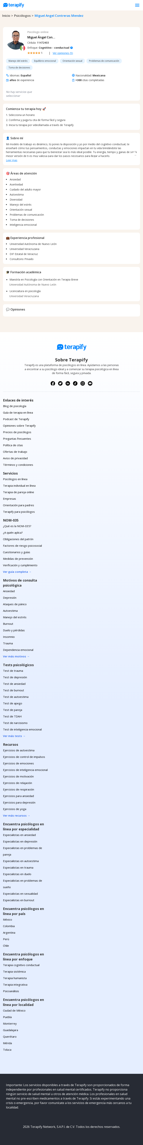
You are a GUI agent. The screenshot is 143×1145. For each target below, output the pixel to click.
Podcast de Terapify (16, 419)
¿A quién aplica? (13, 532)
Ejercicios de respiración (18, 789)
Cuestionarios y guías (16, 552)
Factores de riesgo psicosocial (22, 545)
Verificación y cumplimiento (20, 565)
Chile (6, 945)
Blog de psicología (14, 406)
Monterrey (10, 1023)
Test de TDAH (12, 716)
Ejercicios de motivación (18, 776)
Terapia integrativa (15, 984)
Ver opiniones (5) (63, 53)
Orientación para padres (18, 505)
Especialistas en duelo (17, 874)
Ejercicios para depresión (19, 802)
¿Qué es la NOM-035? (17, 526)
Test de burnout (13, 690)
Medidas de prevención (18, 558)
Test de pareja (12, 710)
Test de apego (12, 703)
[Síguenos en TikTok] (75, 383)
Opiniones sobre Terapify (19, 425)
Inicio (6, 15)
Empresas (9, 498)
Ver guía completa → (17, 572)
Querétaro (10, 1036)
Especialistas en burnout (18, 900)
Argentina (9, 932)
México (7, 919)
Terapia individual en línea (19, 485)
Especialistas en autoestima (21, 861)
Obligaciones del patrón (18, 539)
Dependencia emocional (18, 650)
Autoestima (10, 610)
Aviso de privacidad (15, 458)
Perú (6, 939)
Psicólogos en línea (15, 479)
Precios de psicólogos (17, 432)
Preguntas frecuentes (17, 438)
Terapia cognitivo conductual (21, 965)
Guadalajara (10, 1030)
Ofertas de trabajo (15, 451)
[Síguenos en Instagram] (82, 383)
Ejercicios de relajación (17, 783)
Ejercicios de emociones (18, 763)
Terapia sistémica (14, 971)
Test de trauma (13, 670)
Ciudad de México (14, 1010)
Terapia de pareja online (18, 492)
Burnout (8, 624)
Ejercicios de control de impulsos (24, 757)
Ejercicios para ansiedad (18, 796)
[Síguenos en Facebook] (53, 383)
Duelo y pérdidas (14, 630)
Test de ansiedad (14, 684)
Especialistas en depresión (20, 841)
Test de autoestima (15, 697)
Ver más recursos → (16, 815)
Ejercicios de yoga (14, 809)
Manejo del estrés (14, 617)
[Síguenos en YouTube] (90, 383)
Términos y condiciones (18, 465)
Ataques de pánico (15, 604)
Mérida (7, 1043)
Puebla (7, 1017)
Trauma (8, 643)
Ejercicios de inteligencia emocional (25, 770)
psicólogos (22, 15)
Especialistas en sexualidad (20, 893)
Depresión (9, 597)
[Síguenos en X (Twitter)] (60, 383)
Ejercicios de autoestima (18, 750)
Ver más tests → (14, 736)
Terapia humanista (15, 978)
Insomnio (9, 637)
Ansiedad (9, 591)
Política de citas (13, 445)
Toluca (7, 1049)
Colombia (9, 926)
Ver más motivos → (16, 656)
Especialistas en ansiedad (19, 835)
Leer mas (11, 160)
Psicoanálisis (11, 991)
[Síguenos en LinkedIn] (68, 383)
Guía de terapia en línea (18, 412)
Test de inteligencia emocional (22, 729)
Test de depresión (15, 677)
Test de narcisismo (15, 723)
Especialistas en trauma (18, 867)
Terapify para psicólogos (19, 512)
